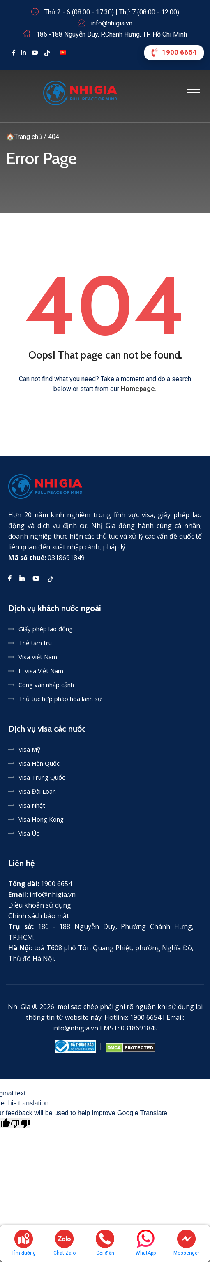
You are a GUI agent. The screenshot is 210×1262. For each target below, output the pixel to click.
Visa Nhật (31, 805)
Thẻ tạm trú (35, 643)
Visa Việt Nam (37, 657)
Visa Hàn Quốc (39, 763)
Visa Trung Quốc (41, 777)
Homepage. (139, 389)
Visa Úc (28, 833)
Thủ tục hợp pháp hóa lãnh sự (60, 699)
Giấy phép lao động (45, 629)
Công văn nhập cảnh (46, 685)
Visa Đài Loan (37, 791)
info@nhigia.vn (111, 23)
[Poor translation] (20, 1123)
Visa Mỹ (29, 749)
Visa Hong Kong (41, 819)
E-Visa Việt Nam (40, 671)
